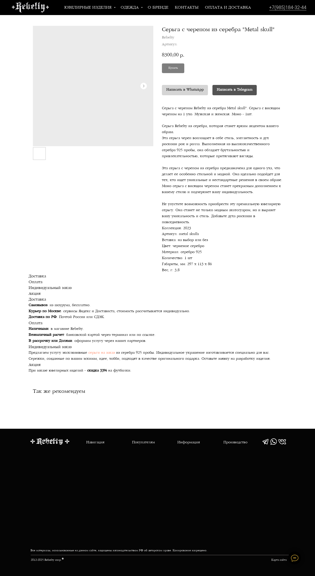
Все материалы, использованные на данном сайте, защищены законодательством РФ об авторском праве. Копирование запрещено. (119, 550)
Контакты (186, 8)
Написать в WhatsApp (185, 90)
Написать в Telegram (234, 90)
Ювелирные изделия (88, 8)
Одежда (130, 8)
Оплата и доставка (228, 8)
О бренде (158, 8)
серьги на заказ (101, 353)
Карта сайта (279, 560)
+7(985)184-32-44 (287, 7)
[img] (265, 441)
